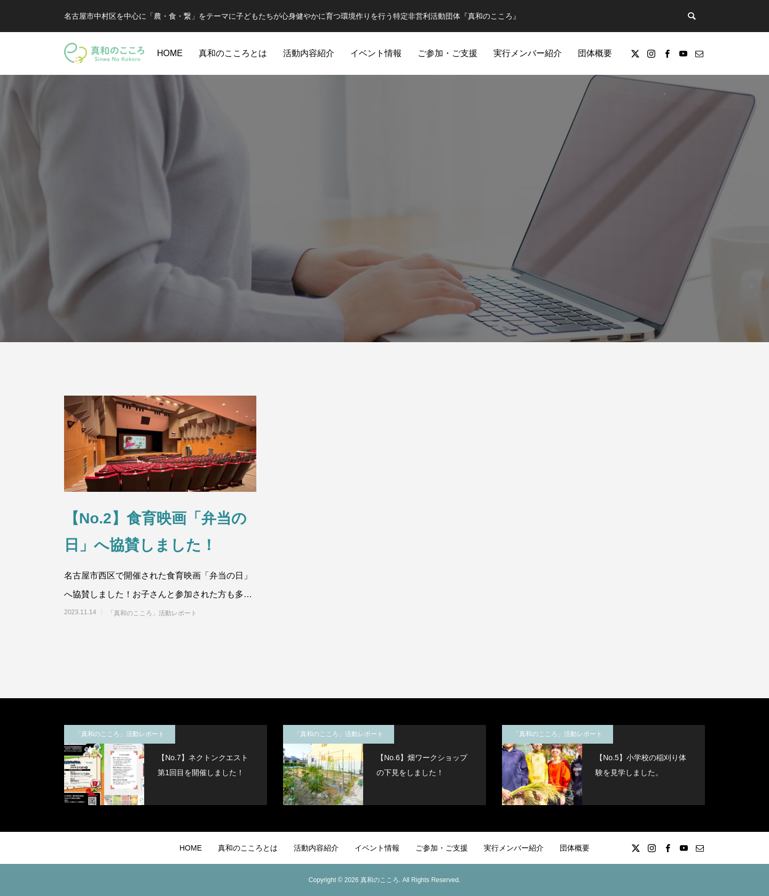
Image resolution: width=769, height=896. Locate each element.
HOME (170, 53)
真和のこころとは (233, 53)
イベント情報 (376, 53)
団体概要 (595, 53)
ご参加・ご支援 (447, 53)
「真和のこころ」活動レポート (152, 613)
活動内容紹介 (308, 53)
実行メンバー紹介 (527, 53)
